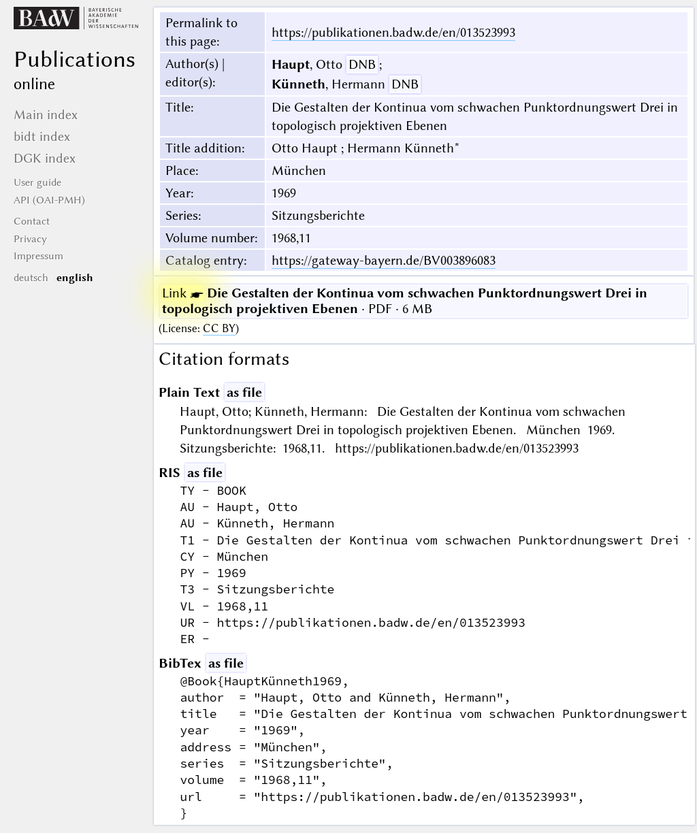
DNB (362, 64)
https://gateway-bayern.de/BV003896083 (384, 260)
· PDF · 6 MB (404, 300)
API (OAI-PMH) (49, 200)
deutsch (31, 278)
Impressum (38, 256)
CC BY (219, 328)
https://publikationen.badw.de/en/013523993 (393, 32)
